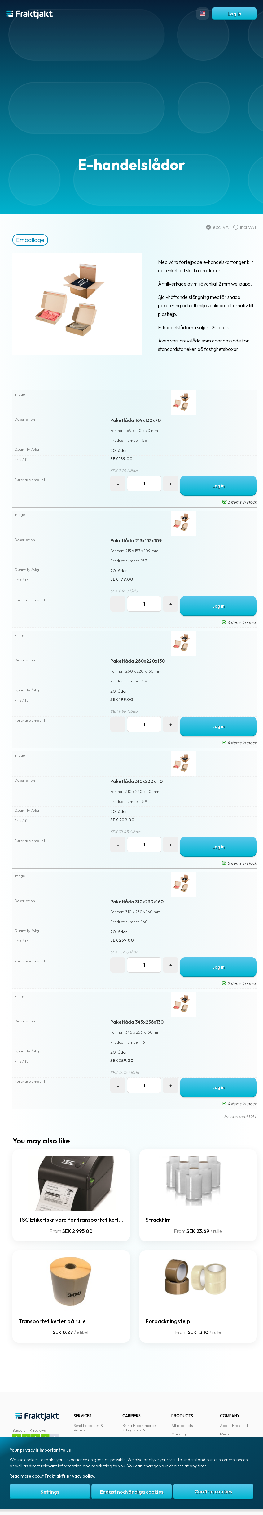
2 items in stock (239, 983)
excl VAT (219, 227)
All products (182, 1425)
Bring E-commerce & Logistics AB (139, 1428)
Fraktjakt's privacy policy (69, 1476)
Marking (178, 1433)
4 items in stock (239, 743)
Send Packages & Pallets (88, 1428)
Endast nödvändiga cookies (131, 1492)
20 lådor (118, 450)
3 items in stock (239, 502)
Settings (50, 1492)
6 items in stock (239, 622)
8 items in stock (239, 863)
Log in (234, 14)
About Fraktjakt (234, 1425)
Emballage (30, 239)
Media (225, 1433)
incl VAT (245, 227)
